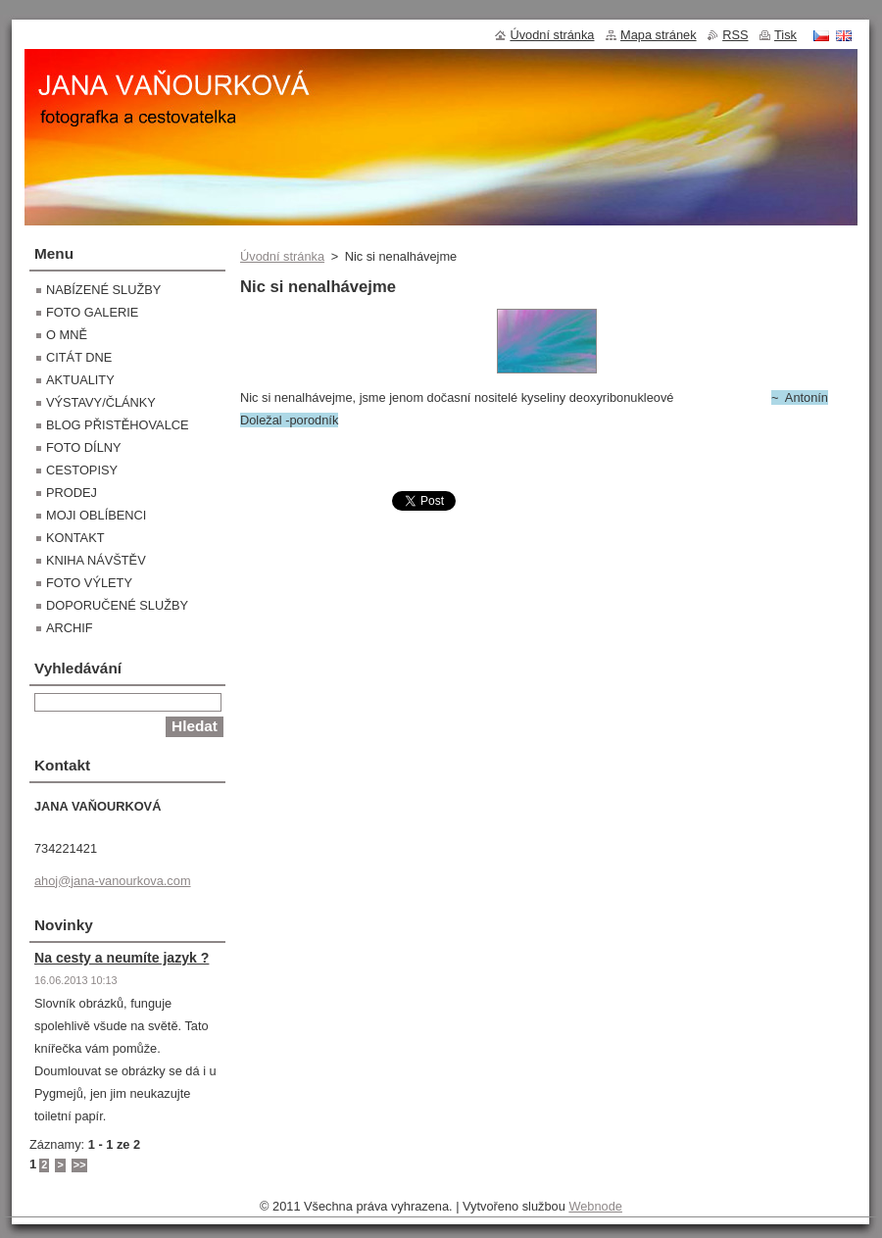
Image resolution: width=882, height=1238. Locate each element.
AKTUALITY (80, 379)
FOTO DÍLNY (84, 447)
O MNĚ (66, 334)
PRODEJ (71, 492)
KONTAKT (75, 537)
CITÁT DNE (79, 357)
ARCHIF (69, 627)
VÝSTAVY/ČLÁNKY (101, 402)
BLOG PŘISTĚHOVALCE (117, 425)
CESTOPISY (82, 470)
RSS (735, 34)
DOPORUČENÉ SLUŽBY (117, 605)
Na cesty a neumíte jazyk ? (121, 958)
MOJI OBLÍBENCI (96, 515)
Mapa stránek (658, 34)
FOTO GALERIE (92, 312)
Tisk (785, 34)
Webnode (595, 1206)
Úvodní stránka (282, 256)
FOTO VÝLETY (89, 582)
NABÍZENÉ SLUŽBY (103, 289)
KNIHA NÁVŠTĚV (96, 560)
